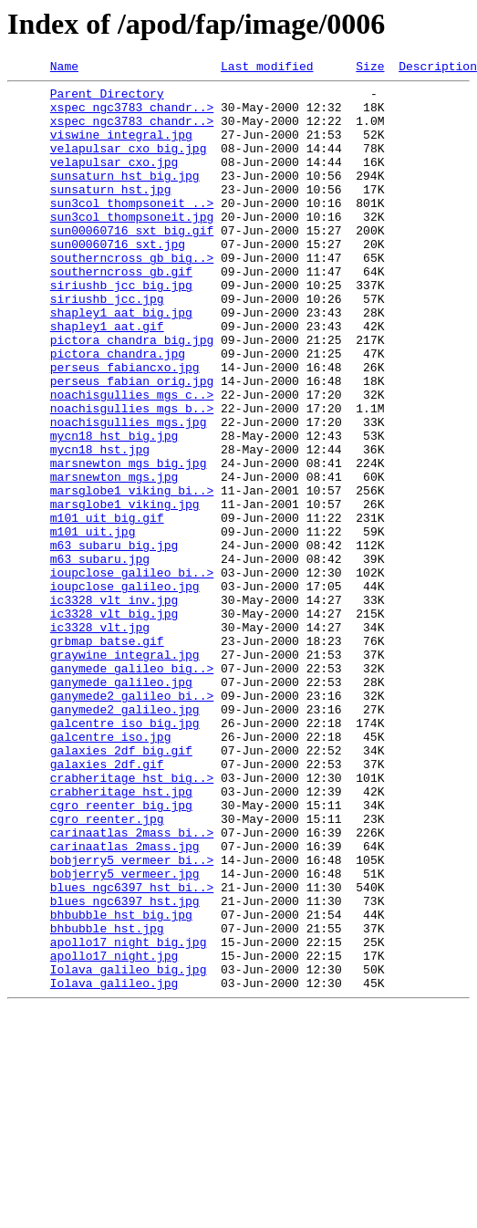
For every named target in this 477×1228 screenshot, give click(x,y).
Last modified (267, 68)
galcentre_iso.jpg (110, 870)
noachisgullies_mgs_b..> (131, 476)
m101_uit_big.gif (107, 607)
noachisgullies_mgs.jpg (128, 492)
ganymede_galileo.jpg (121, 804)
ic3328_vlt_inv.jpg (114, 706)
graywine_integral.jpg (125, 772)
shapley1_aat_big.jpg (121, 361)
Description (438, 68)
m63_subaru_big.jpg (114, 640)
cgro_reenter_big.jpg (121, 952)
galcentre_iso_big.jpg (125, 854)
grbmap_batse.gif (107, 755)
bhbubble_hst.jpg (107, 1100)
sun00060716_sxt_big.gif (131, 263)
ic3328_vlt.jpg (100, 739)
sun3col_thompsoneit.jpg (131, 246)
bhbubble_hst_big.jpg (121, 1084)
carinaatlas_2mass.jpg (125, 1002)
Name (64, 68)
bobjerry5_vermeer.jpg (125, 1034)
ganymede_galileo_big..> (131, 788)
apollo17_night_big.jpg (128, 1116)
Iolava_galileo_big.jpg (128, 1149)
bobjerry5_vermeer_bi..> (131, 1018)
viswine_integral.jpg (121, 148)
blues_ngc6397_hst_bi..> (131, 1051)
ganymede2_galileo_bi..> (131, 821)
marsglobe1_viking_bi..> (131, 575)
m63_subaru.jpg (100, 657)
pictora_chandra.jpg (117, 410)
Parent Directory (107, 98)
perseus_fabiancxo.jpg (125, 427)
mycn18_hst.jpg (100, 525)
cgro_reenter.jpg (107, 969)
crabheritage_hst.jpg (121, 936)
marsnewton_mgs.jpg (114, 558)
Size (370, 68)
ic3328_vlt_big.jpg (114, 722)
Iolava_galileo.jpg (114, 1166)
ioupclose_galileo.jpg (125, 690)
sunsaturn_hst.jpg (110, 213)
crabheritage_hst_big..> (131, 919)
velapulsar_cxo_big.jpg (128, 164)
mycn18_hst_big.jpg (114, 509)
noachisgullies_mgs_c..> (131, 460)
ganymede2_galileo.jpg (125, 837)
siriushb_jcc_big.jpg (121, 328)
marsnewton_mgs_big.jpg (128, 542)
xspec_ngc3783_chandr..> (131, 115)
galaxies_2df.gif (107, 903)
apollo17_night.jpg (114, 1133)
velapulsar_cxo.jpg (114, 180)
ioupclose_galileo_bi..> (131, 673)
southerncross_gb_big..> (131, 295)
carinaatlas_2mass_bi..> (131, 985)
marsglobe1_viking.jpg (125, 591)
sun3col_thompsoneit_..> (131, 230)
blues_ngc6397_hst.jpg (125, 1067)
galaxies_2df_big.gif (121, 887)
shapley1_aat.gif (107, 377)
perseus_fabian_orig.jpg (131, 443)
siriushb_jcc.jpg (107, 345)
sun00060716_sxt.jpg (117, 279)
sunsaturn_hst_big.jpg (125, 197)
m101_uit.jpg (93, 624)
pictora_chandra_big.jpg (131, 394)
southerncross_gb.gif (121, 312)
